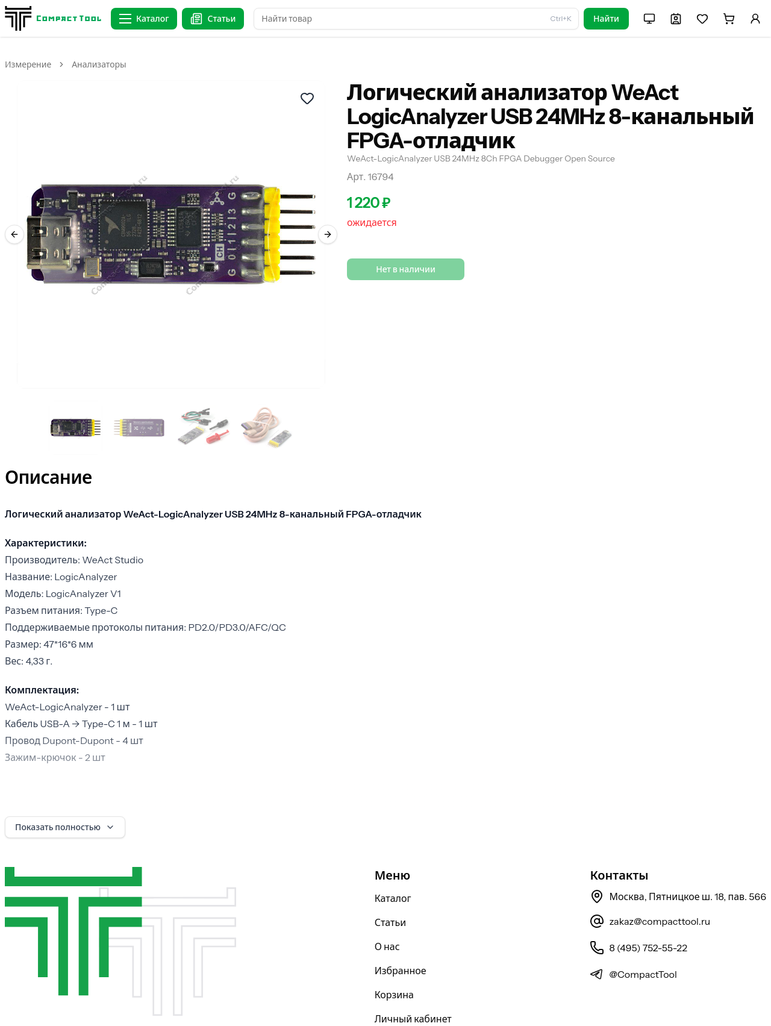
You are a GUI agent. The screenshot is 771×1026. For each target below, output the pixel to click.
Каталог (393, 867)
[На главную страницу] (53, 18)
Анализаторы (99, 64)
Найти (606, 18)
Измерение (28, 64)
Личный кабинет (413, 987)
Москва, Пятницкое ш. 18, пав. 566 (678, 865)
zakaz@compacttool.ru (650, 890)
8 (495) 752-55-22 (638, 916)
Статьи (391, 891)
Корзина (394, 963)
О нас (387, 915)
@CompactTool (633, 943)
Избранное (400, 939)
